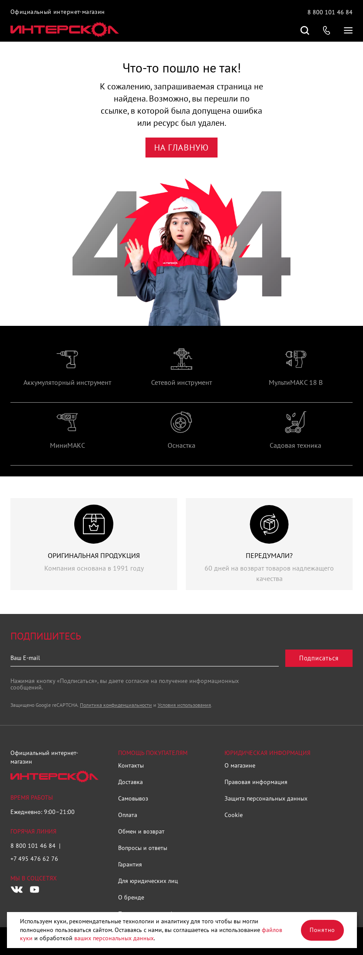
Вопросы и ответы (142, 848)
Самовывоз (133, 798)
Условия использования (184, 705)
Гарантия (130, 864)
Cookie (233, 815)
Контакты (131, 765)
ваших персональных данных (114, 938)
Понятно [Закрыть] (322, 930)
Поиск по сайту (305, 30)
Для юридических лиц (148, 881)
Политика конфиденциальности (116, 705)
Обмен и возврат (141, 831)
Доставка (130, 782)
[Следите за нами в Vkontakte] (16, 889)
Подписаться (319, 658)
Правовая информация (255, 782)
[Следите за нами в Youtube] (34, 889)
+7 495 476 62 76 (34, 859)
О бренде (131, 897)
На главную (181, 147)
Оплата (127, 815)
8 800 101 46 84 (330, 12)
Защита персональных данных (265, 798)
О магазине (239, 765)
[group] (67, 375)
